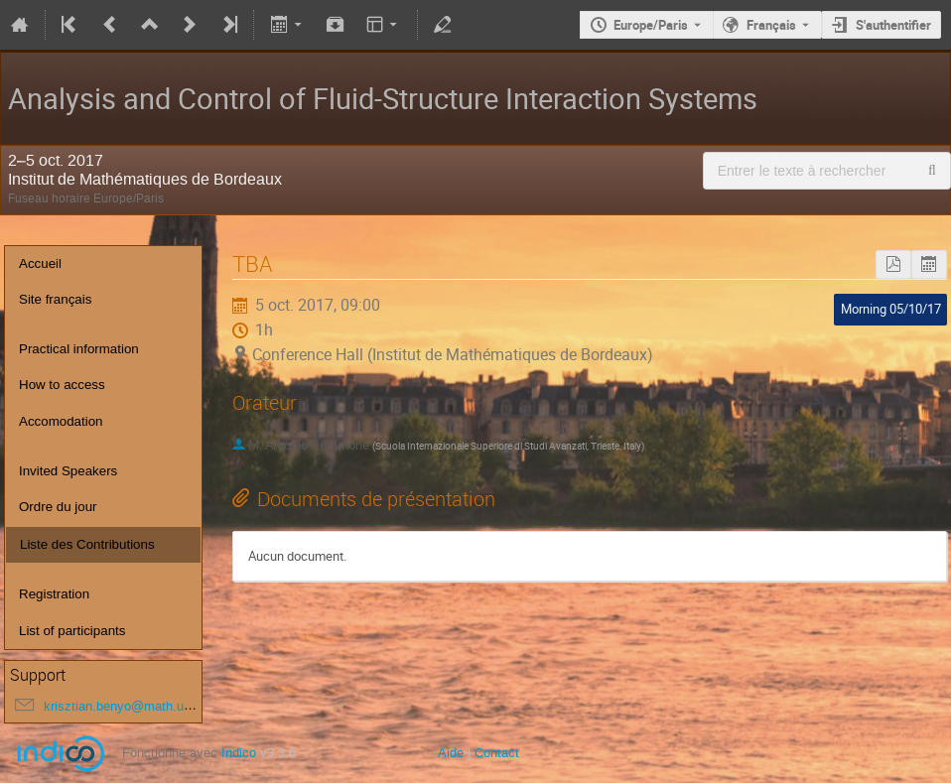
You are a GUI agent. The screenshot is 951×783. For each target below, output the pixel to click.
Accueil (40, 263)
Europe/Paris (650, 25)
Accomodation (60, 421)
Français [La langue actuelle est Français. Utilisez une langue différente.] (771, 25)
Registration (54, 594)
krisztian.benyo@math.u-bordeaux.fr (148, 706)
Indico (238, 752)
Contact (497, 752)
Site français (55, 299)
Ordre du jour (58, 506)
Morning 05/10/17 (891, 309)
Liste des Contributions (87, 544)
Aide (451, 752)
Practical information (79, 348)
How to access (62, 384)
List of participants (72, 630)
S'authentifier (893, 25)
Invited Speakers (68, 470)
